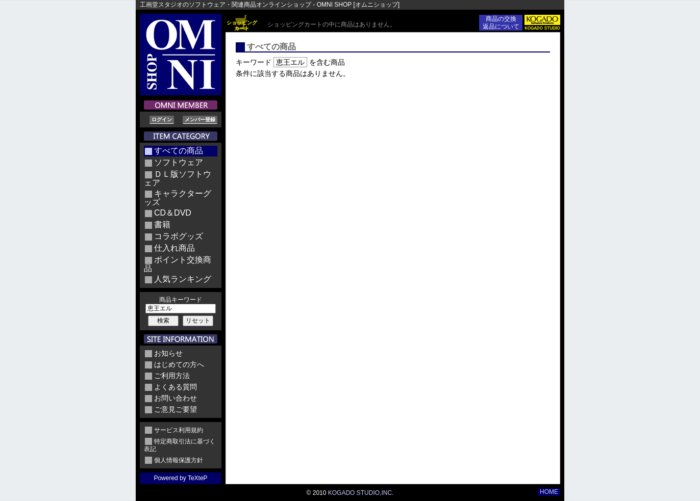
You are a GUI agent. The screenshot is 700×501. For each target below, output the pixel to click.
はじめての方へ (179, 364)
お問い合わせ (175, 398)
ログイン (162, 119)
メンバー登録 (200, 119)
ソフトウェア (178, 162)
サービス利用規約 (178, 430)
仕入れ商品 (174, 248)
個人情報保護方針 (178, 460)
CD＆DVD (172, 212)
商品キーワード (180, 299)
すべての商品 (178, 150)
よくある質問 (175, 387)
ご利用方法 (172, 376)
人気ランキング (182, 279)
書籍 (162, 224)
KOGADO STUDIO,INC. (361, 492)
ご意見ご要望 (175, 409)
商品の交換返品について (501, 22)
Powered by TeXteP (180, 478)
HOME (549, 491)
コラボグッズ (178, 236)
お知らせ (168, 353)
